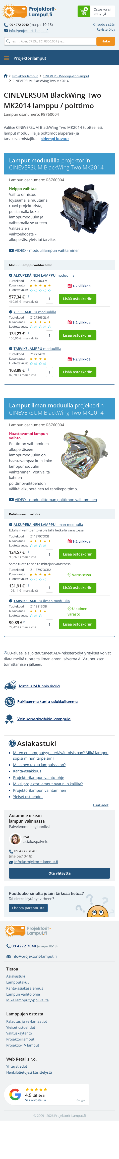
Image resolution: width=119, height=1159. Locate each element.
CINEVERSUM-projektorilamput (66, 76)
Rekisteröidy (106, 29)
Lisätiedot (100, 805)
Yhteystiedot (16, 1066)
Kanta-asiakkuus (27, 770)
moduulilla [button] (42, 275)
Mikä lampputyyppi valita (27, 1000)
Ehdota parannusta (28, 907)
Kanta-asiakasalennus (24, 988)
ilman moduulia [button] (46, 524)
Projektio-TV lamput (22, 1045)
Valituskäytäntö (19, 1033)
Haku (105, 41)
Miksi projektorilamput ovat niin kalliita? (48, 783)
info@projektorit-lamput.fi (26, 30)
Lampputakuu (18, 982)
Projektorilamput (25, 76)
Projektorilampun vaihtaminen (39, 790)
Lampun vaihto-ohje (23, 994)
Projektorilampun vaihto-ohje (38, 777)
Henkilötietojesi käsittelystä (29, 1072)
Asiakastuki (15, 976)
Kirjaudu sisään (104, 24)
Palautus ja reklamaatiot (26, 1021)
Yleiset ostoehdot (28, 796)
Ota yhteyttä (59, 873)
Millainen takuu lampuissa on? (39, 764)
